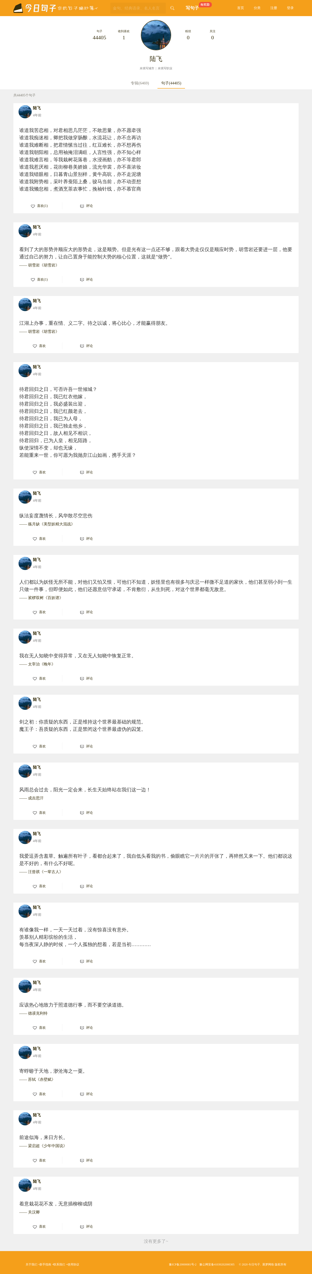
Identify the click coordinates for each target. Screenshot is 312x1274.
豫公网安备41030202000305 (216, 1264)
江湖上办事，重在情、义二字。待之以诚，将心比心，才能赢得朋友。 (94, 323)
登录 (290, 8)
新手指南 (45, 1264)
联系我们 (59, 1264)
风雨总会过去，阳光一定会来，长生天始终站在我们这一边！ (85, 789)
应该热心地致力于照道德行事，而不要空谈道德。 (73, 1005)
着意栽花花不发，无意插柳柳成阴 (55, 1203)
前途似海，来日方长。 (43, 1137)
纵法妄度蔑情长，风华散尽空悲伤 (55, 515)
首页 (240, 8)
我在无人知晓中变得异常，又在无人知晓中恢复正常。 (77, 655)
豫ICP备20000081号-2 (182, 1264)
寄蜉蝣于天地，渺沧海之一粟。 (53, 1071)
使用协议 (73, 1264)
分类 (257, 8)
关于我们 (31, 1264)
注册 (273, 8)
